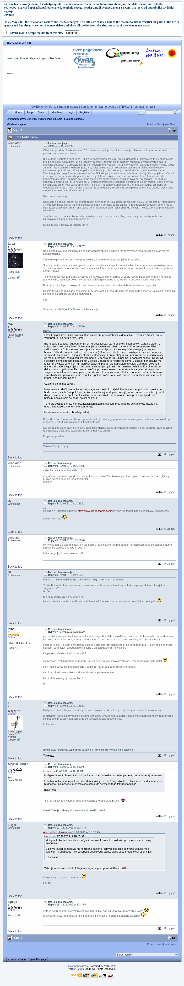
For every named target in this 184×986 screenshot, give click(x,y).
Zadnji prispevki (68, 106)
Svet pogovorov (15, 119)
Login (42, 58)
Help (30, 112)
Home (18, 112)
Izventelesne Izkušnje (50, 119)
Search (42, 112)
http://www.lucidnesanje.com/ (95, 510)
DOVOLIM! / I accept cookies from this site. (36, 33)
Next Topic (170, 124)
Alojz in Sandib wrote (55, 832)
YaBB (71, 968)
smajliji (150, 106)
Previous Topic (155, 124)
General (31, 119)
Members (57, 112)
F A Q (52, 106)
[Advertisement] (92, 91)
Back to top (15, 238)
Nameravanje (107, 106)
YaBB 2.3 (109, 966)
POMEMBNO (38, 106)
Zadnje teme (89, 106)
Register (55, 58)
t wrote (47, 771)
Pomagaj (138, 106)
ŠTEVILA (124, 106)
